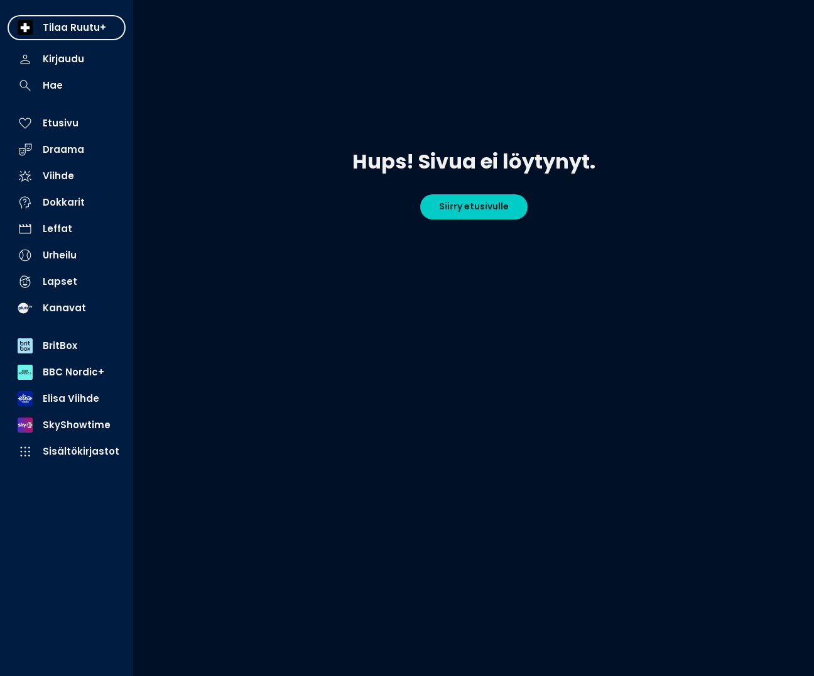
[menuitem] (67, 27)
